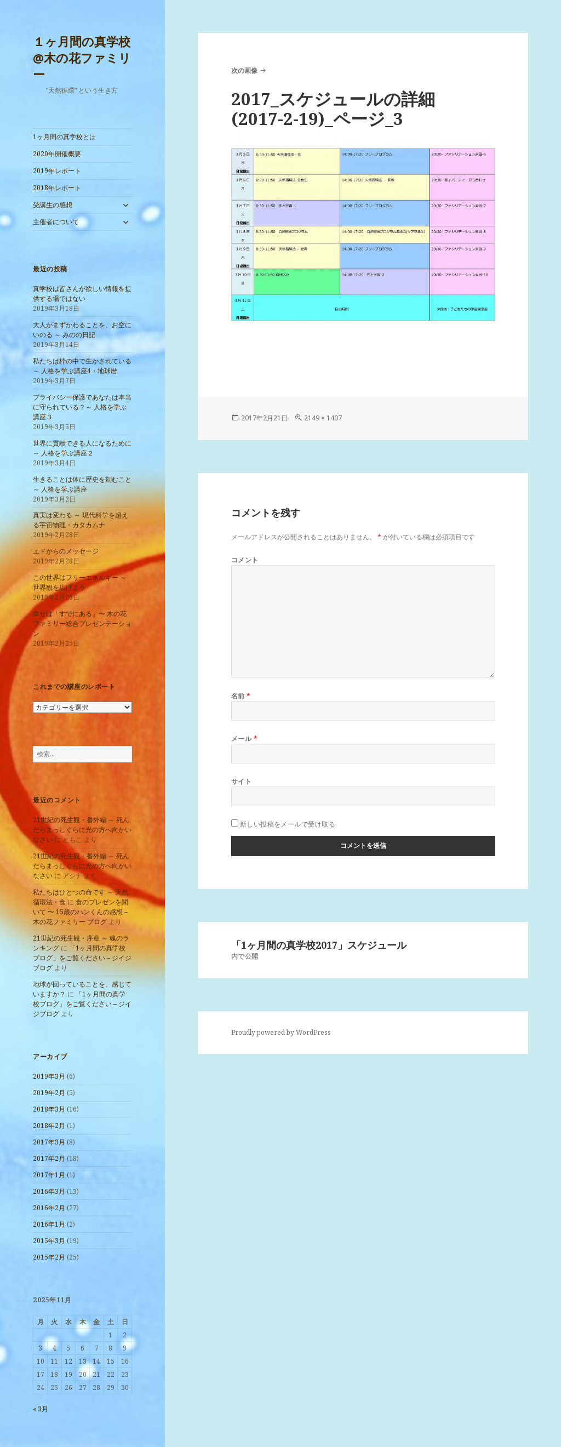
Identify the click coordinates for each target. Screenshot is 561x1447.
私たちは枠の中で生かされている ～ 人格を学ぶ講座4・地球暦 (82, 365)
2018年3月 (49, 1109)
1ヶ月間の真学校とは (64, 136)
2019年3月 (49, 1076)
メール (244, 738)
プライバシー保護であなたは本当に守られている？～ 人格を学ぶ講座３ (82, 406)
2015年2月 (49, 1257)
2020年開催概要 (57, 153)
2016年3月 (49, 1191)
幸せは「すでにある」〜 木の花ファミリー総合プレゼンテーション (82, 623)
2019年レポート (57, 170)
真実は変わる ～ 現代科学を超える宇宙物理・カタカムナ (80, 519)
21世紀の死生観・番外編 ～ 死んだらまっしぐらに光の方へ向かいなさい (82, 829)
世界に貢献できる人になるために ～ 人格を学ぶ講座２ (82, 448)
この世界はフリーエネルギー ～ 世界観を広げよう (80, 582)
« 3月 (40, 1409)
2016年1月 (49, 1224)
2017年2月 (49, 1158)
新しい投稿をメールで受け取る (288, 824)
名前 (241, 695)
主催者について (56, 221)
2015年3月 (49, 1240)
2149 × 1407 (323, 418)
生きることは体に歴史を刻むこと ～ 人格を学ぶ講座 (82, 484)
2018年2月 (49, 1125)
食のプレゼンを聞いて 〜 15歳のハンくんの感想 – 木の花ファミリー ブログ (80, 911)
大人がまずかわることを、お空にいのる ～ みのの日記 (82, 329)
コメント (245, 560)
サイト (241, 781)
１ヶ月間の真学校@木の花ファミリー (82, 57)
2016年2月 (49, 1207)
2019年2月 (49, 1092)
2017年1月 (49, 1175)
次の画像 (244, 70)
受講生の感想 (52, 204)
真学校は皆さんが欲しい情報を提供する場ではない (82, 293)
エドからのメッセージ (66, 551)
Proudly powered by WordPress (281, 1032)
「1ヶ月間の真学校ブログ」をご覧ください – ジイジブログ (82, 957)
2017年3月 (49, 1142)
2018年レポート (57, 187)
